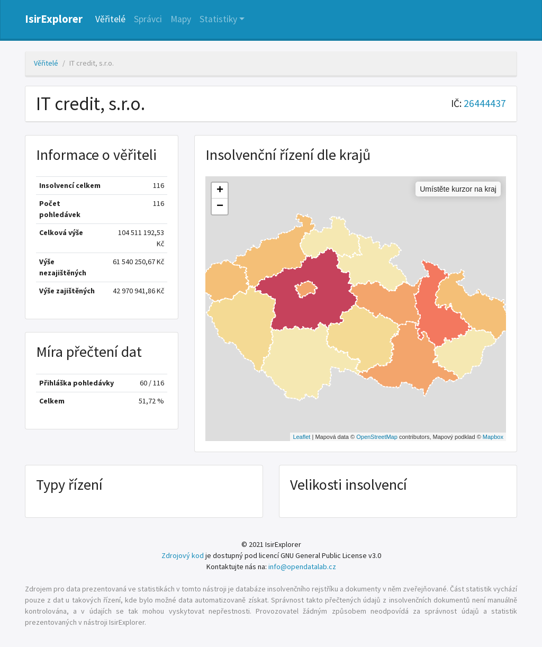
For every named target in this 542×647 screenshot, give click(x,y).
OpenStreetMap (377, 437)
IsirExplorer (54, 19)
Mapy (180, 19)
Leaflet (301, 437)
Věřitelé (110, 19)
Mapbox (493, 437)
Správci (148, 19)
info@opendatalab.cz (302, 566)
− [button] (219, 206)
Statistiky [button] (218, 19)
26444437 (485, 103)
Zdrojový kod (182, 555)
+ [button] (219, 191)
